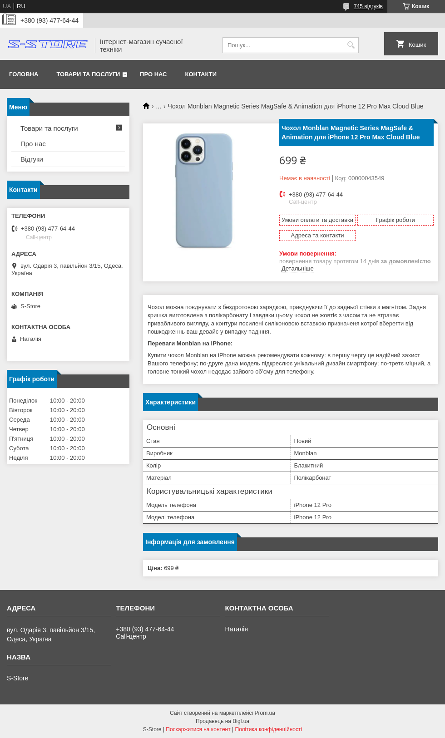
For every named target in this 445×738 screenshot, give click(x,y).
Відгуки (31, 159)
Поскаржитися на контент (198, 729)
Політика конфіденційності (268, 729)
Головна (23, 74)
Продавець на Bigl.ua (222, 721)
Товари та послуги (88, 74)
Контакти (201, 74)
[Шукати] (351, 45)
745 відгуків (368, 6)
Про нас (153, 74)
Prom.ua (265, 713)
